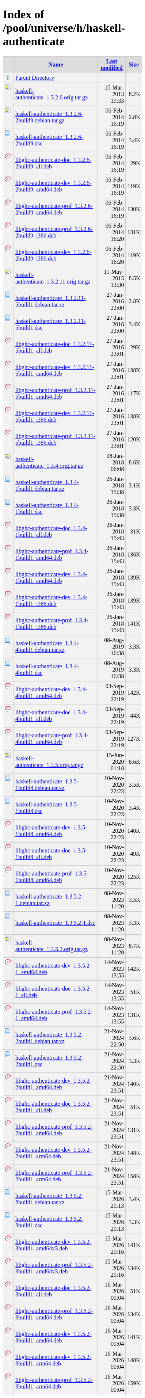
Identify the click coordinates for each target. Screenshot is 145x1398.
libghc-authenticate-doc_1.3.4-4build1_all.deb (51, 715)
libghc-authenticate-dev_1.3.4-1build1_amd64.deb (51, 577)
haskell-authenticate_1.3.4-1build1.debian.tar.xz (47, 485)
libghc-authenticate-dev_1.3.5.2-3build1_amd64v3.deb (53, 1245)
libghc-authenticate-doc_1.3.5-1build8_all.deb (51, 853)
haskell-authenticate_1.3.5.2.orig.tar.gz (51, 945)
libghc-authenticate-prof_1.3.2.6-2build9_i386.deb (54, 232)
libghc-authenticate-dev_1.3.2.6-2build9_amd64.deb (53, 186)
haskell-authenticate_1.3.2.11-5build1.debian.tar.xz (50, 301)
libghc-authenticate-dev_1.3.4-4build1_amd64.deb (51, 692)
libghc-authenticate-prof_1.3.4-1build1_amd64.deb (51, 554)
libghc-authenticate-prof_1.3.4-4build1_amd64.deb (51, 738)
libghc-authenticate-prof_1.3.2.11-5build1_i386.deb (55, 439)
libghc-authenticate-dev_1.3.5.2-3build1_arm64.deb (53, 1360)
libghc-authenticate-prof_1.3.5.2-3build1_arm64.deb (54, 1383)
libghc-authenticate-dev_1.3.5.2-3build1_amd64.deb (53, 1337)
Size (134, 64)
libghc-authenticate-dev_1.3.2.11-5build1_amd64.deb (54, 370)
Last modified (111, 64)
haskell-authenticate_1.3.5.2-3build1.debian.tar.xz (49, 1199)
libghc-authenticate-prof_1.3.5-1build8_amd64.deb (51, 876)
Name (56, 64)
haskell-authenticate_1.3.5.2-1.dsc (55, 923)
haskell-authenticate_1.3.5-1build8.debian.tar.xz (47, 784)
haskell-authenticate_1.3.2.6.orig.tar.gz (51, 94)
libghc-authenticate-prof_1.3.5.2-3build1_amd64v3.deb (54, 1268)
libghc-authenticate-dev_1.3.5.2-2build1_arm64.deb (53, 1153)
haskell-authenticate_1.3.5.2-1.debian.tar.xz (49, 899)
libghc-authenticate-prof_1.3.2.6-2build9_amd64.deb (54, 209)
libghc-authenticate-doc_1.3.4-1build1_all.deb (51, 531)
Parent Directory (34, 78)
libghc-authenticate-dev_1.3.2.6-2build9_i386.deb (53, 255)
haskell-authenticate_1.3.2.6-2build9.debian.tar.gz (49, 117)
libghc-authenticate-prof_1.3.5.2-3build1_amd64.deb (54, 1314)
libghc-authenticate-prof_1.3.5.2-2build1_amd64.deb (54, 1130)
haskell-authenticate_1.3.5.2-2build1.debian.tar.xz (49, 1038)
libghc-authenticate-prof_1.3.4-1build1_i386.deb (51, 623)
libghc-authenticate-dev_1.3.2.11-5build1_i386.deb (54, 416)
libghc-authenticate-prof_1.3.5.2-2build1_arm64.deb (54, 1176)
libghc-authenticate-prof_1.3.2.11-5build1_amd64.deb (55, 393)
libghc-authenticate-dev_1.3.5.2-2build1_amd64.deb (53, 1084)
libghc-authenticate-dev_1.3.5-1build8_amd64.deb (51, 830)
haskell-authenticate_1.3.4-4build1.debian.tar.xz (47, 646)
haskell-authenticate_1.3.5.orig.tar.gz (49, 761)
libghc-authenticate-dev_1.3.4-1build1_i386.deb (51, 600)
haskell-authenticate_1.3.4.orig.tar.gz (49, 462)
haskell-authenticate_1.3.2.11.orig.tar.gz (53, 278)
